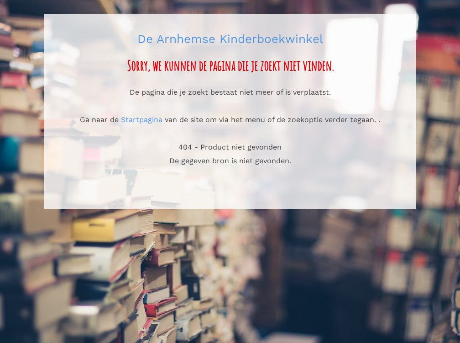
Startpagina (141, 119)
